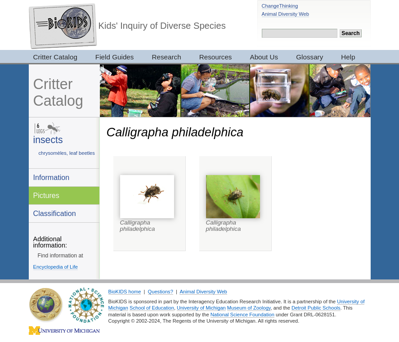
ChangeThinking (280, 6)
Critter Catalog (55, 57)
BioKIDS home (124, 291)
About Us (264, 57)
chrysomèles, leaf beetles (67, 153)
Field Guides (114, 57)
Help (348, 57)
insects (48, 140)
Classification (54, 213)
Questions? (160, 291)
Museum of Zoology (249, 307)
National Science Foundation (242, 314)
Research (166, 57)
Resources (215, 57)
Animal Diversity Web (285, 14)
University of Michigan (201, 307)
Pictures (46, 195)
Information (51, 177)
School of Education (152, 307)
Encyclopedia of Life (55, 267)
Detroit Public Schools (316, 307)
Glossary (309, 57)
